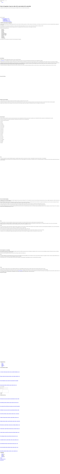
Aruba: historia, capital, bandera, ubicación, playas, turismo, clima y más (10, 429)
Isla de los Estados (20, 270)
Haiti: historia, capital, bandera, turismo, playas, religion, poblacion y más (10, 425)
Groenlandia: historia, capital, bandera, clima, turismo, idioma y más (9, 440)
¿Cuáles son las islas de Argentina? (5, 18)
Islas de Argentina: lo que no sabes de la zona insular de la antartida (9, 380)
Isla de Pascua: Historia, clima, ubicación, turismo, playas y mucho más (9, 414)
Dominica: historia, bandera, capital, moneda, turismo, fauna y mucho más (10, 421)
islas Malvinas (2, 60)
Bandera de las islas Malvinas (6, 19)
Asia (2, 455)
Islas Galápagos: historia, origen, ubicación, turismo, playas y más (9, 436)
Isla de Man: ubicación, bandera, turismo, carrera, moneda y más (8, 451)
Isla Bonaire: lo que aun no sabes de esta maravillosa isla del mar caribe (9, 410)
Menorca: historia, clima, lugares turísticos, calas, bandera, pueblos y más (10, 376)
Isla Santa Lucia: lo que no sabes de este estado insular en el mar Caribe (9, 399)
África (2, 454)
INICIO (2, 2)
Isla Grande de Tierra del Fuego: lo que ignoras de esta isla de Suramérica (10, 406)
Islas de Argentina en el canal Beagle (7, 21)
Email (1, 388)
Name (1, 387)
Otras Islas (3, 457)
